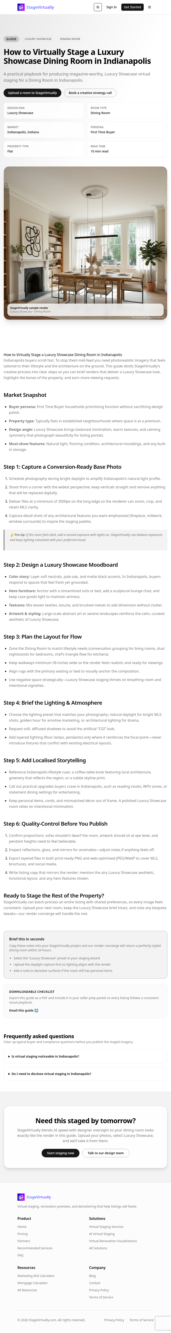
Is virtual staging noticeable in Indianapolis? (45, 1056)
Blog (92, 1276)
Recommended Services (35, 1248)
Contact (94, 1283)
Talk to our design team (106, 1153)
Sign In (111, 7)
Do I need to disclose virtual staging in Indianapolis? (51, 1074)
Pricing (22, 1234)
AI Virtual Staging (102, 1234)
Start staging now (60, 1153)
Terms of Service (101, 1297)
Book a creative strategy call (90, 93)
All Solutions (98, 1248)
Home (21, 1227)
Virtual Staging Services (106, 1227)
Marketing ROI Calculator (36, 1276)
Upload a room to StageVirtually (32, 93)
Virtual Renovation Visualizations (113, 1241)
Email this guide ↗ (23, 1010)
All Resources (27, 1290)
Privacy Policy (99, 1290)
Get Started (132, 7)
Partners (23, 1241)
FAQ (20, 1255)
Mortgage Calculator (32, 1283)
